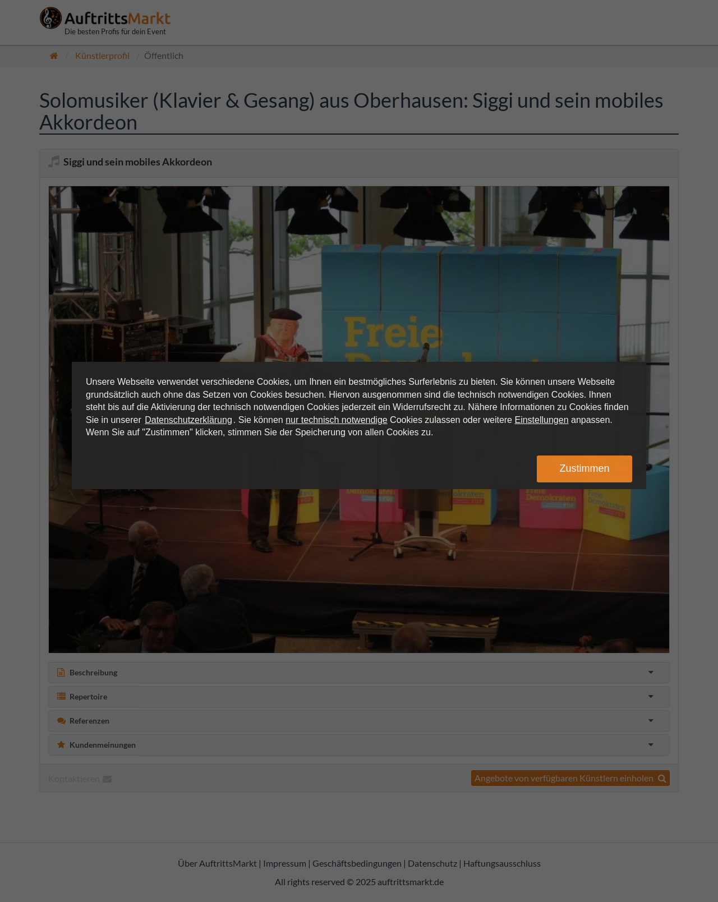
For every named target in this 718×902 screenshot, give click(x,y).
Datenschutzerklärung (188, 420)
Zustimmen (584, 468)
